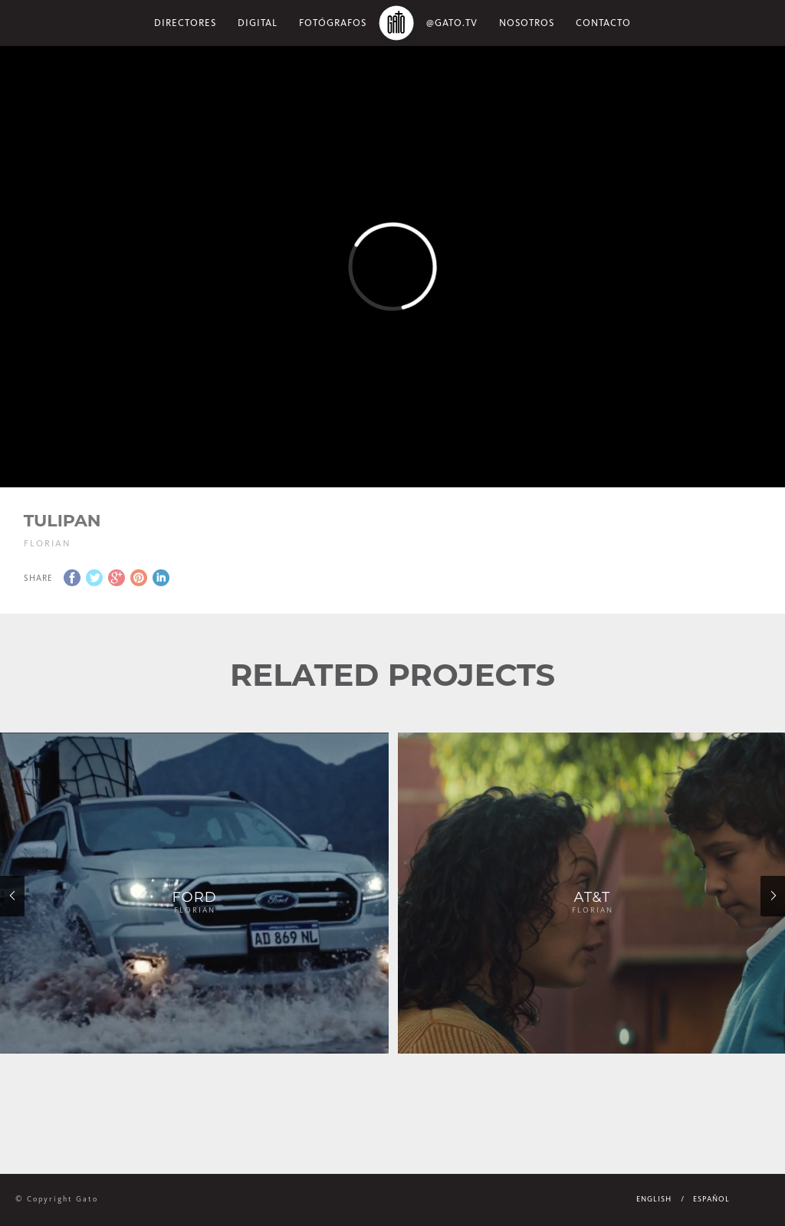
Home (396, 23)
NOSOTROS (526, 22)
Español (711, 1199)
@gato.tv (452, 22)
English (654, 1199)
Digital (258, 22)
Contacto (603, 22)
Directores (185, 22)
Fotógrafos (332, 22)
